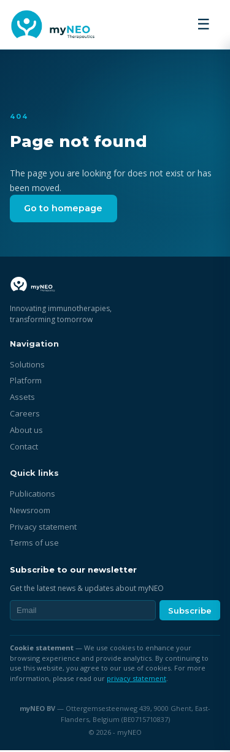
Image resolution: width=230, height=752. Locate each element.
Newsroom (30, 511)
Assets (22, 398)
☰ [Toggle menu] (203, 24)
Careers (25, 415)
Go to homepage (67, 209)
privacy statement (136, 680)
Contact (24, 448)
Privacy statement (43, 528)
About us (26, 431)
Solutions (27, 366)
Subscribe (190, 612)
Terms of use (34, 545)
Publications (32, 495)
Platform (26, 382)
